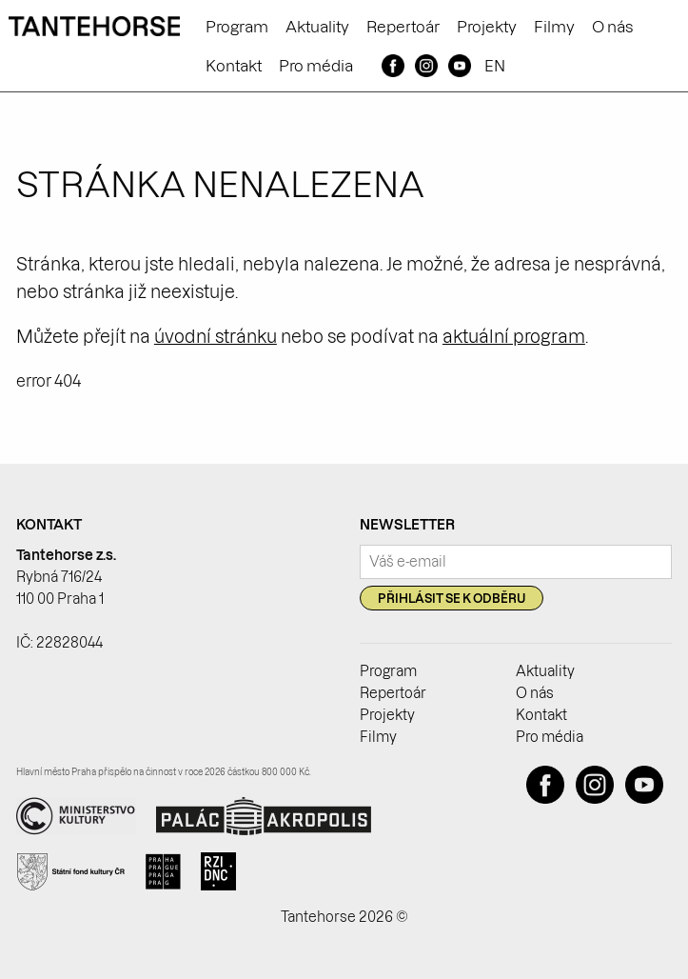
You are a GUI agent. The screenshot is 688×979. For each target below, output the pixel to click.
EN (494, 65)
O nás (612, 26)
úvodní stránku (215, 337)
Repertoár (403, 26)
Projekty (487, 26)
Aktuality (317, 26)
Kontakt (234, 65)
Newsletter (407, 524)
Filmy (554, 26)
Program (237, 26)
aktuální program (513, 337)
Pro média (316, 65)
